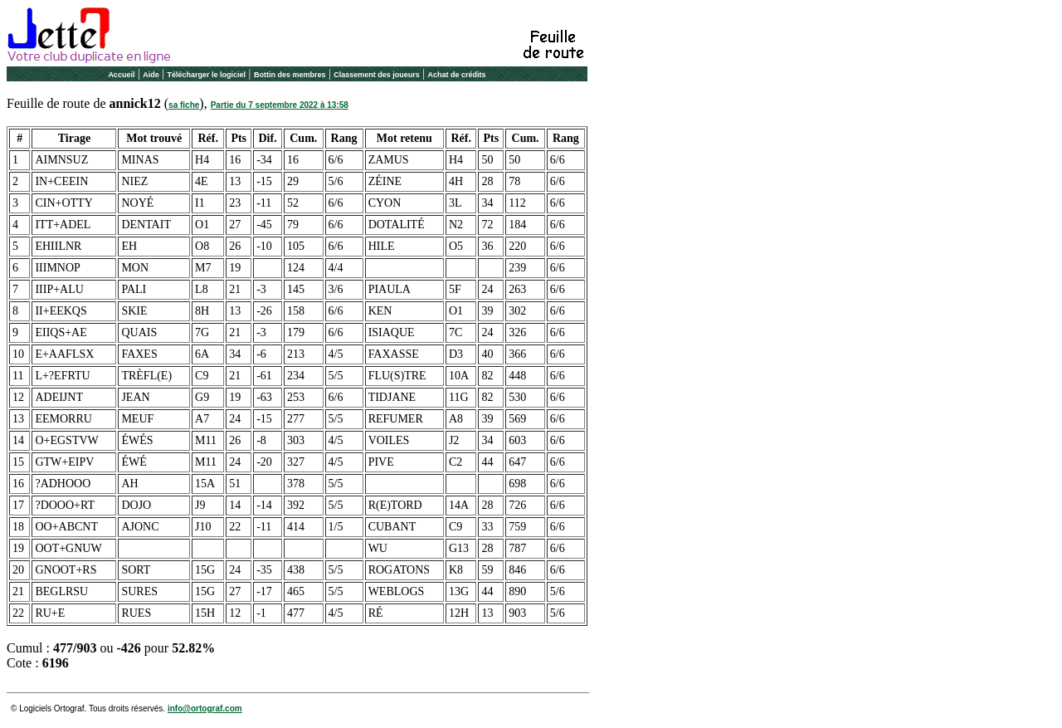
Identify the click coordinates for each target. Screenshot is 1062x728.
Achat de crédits (457, 75)
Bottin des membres (290, 75)
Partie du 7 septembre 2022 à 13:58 (279, 105)
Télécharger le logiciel (207, 75)
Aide (151, 75)
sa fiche (183, 105)
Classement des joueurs (377, 75)
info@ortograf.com (205, 708)
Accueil (121, 75)
